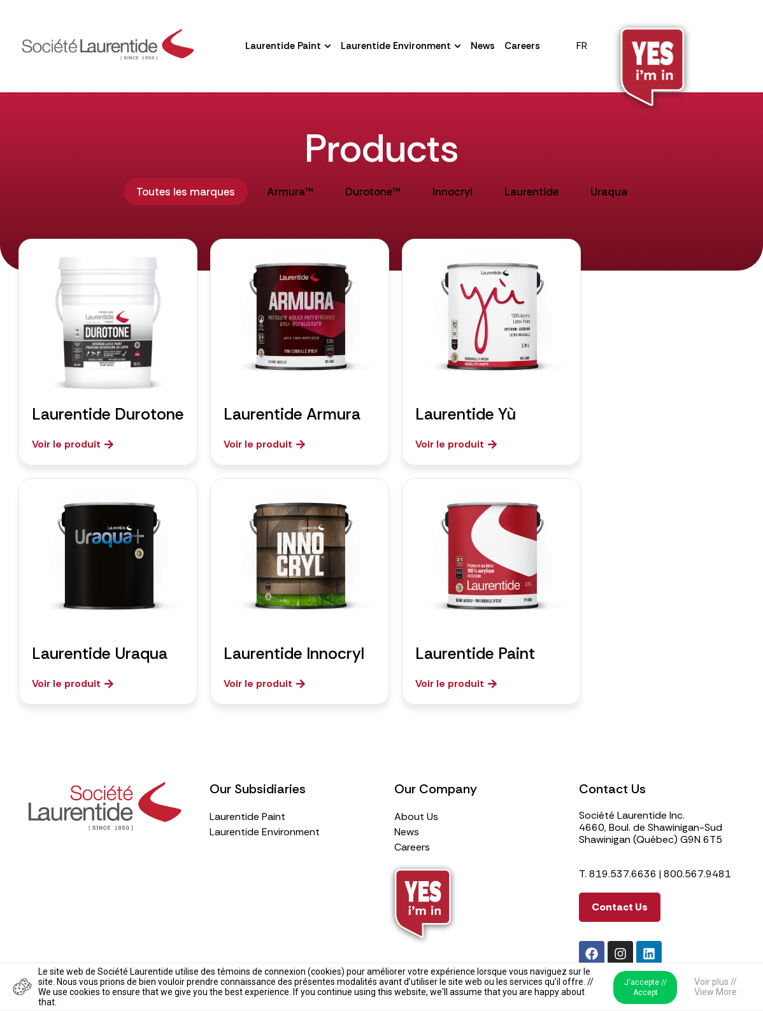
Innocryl (452, 192)
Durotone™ (373, 192)
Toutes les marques (185, 192)
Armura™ (290, 192)
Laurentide (531, 192)
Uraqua (608, 192)
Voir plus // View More (715, 987)
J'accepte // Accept (645, 987)
